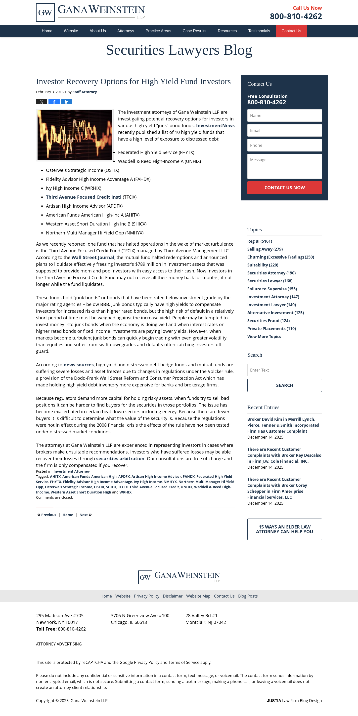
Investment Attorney (71, 471)
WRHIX (126, 492)
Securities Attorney (271, 273)
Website (71, 31)
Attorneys (125, 31)
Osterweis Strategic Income (68, 487)
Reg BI (259, 241)
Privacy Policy (146, 596)
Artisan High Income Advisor (156, 476)
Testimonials (259, 31)
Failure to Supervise (272, 289)
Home (47, 31)
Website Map (198, 596)
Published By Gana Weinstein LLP (296, 12)
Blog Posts (248, 596)
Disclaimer (173, 596)
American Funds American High (89, 476)
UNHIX (186, 487)
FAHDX (189, 476)
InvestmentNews (215, 125)
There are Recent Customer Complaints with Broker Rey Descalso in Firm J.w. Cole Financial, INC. (284, 455)
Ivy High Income (148, 481)
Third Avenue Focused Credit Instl (84, 197)
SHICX (111, 487)
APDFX (124, 476)
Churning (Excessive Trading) (280, 257)
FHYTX (55, 481)
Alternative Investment (275, 312)
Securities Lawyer (269, 281)
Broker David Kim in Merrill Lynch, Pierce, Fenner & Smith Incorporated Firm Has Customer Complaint (283, 425)
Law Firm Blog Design (294, 700)
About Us (98, 31)
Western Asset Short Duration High (81, 492)
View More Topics (264, 336)
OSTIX (99, 487)
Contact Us (291, 31)
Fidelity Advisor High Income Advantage (97, 481)
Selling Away (265, 249)
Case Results (194, 31)
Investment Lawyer (271, 304)
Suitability (262, 265)
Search (284, 385)
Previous (46, 514)
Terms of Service (184, 662)
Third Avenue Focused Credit (154, 487)
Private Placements (271, 328)
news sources (79, 365)
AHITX (55, 476)
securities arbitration (120, 458)
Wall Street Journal (93, 257)
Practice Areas (158, 31)
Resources (227, 31)
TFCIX (123, 487)
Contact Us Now (285, 187)
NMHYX (170, 481)
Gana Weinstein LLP (89, 700)
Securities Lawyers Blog (90, 12)
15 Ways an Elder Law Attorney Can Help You (284, 529)
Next (86, 514)
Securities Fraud (268, 320)
